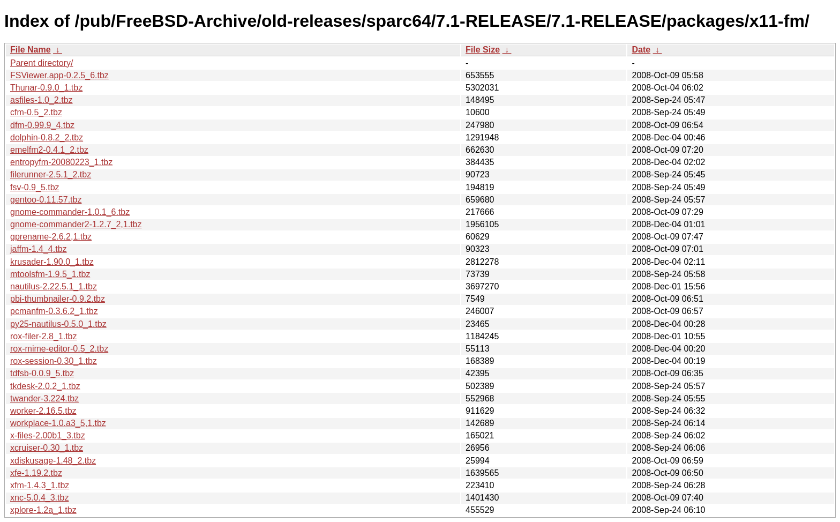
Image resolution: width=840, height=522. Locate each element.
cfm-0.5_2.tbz (36, 112)
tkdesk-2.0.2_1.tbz (45, 386)
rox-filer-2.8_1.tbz (43, 336)
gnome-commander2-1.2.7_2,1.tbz (75, 224)
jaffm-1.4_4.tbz (38, 248)
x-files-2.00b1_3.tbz (47, 435)
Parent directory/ (41, 63)
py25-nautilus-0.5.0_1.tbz (58, 324)
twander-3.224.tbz (44, 398)
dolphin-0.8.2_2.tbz (46, 137)
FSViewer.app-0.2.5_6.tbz (59, 75)
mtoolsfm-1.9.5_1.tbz (50, 274)
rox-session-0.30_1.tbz (53, 361)
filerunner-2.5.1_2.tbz (50, 174)
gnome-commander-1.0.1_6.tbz (70, 212)
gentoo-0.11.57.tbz (45, 199)
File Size (483, 49)
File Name (30, 49)
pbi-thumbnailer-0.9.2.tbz (57, 298)
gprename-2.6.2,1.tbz (51, 236)
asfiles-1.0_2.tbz (41, 100)
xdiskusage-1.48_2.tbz (53, 460)
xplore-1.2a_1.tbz (43, 509)
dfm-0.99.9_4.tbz (42, 125)
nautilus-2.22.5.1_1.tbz (53, 286)
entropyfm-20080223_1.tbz (61, 162)
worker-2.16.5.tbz (43, 410)
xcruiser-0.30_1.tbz (46, 447)
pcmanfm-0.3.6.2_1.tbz (54, 311)
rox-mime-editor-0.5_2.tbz (59, 348)
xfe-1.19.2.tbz (36, 473)
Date (641, 49)
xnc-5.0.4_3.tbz (39, 497)
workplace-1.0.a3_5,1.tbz (58, 423)
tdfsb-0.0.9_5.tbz (42, 373)
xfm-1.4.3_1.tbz (39, 485)
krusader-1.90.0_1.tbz (52, 261)
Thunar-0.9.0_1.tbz (46, 87)
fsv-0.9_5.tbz (34, 187)
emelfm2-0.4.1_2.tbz (49, 149)
